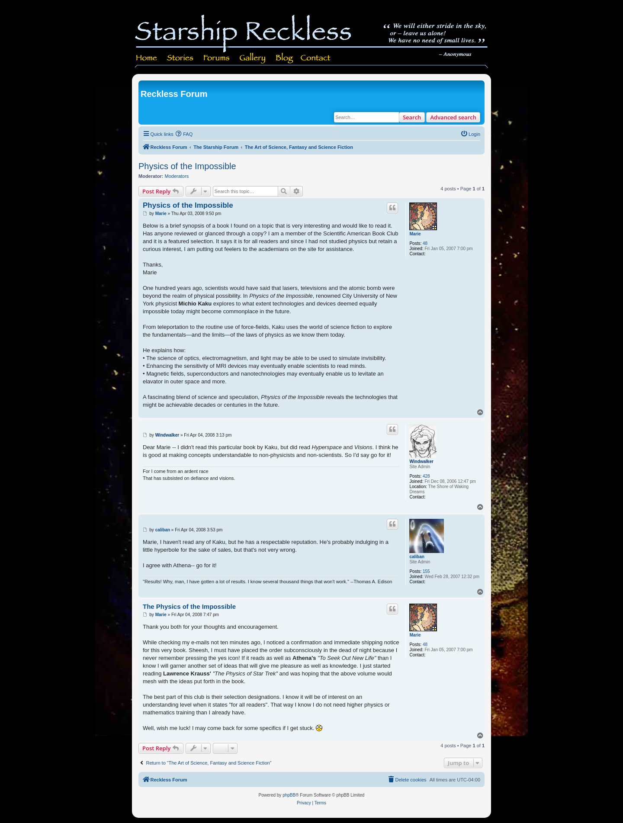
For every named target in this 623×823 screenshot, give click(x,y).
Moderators (177, 176)
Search (412, 117)
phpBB (289, 795)
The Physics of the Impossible (189, 606)
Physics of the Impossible (187, 166)
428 (426, 476)
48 (425, 243)
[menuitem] (184, 134)
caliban (416, 556)
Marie (415, 233)
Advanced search (453, 117)
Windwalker (421, 461)
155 (426, 571)
